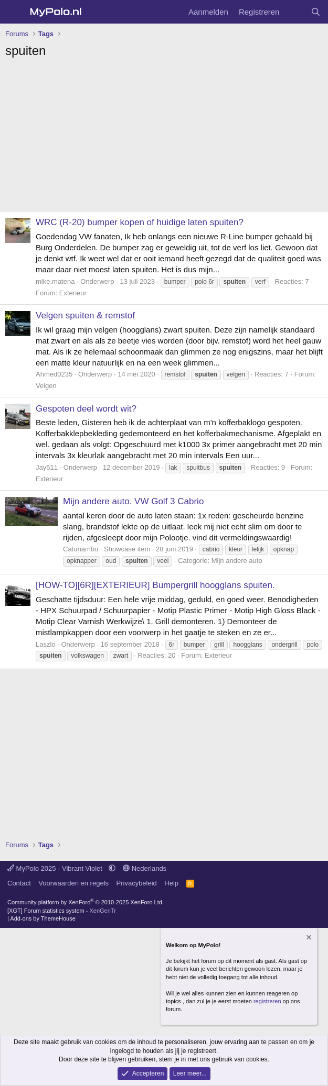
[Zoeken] (315, 11)
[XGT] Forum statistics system (61, 910)
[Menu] (14, 12)
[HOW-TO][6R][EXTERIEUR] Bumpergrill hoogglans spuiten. (155, 585)
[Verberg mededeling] (308, 939)
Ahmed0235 (54, 374)
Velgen (46, 386)
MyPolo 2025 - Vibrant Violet (55, 868)
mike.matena (55, 281)
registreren (267, 1001)
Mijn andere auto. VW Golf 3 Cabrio (133, 501)
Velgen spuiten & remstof (85, 315)
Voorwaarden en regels (73, 883)
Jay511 (47, 467)
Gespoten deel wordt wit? (86, 409)
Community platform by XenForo (85, 902)
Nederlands (144, 868)
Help (171, 883)
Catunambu (80, 549)
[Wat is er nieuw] (294, 11)
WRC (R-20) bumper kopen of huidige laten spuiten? (140, 222)
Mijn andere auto (236, 560)
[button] (112, 868)
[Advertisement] (164, 137)
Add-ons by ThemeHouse (43, 918)
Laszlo (46, 644)
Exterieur (73, 293)
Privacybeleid (137, 883)
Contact (19, 883)
